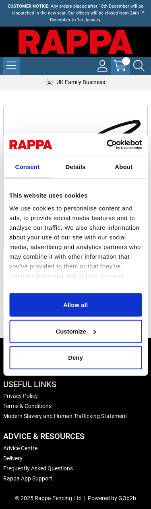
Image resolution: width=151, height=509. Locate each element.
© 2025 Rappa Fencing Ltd (48, 498)
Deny (75, 357)
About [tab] (123, 166)
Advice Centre (20, 448)
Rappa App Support (27, 478)
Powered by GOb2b (112, 498)
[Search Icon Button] (139, 66)
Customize (76, 331)
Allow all (75, 304)
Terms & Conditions (27, 406)
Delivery (13, 458)
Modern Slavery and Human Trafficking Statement (65, 416)
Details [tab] (76, 166)
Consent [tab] (27, 166)
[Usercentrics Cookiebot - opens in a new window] (107, 144)
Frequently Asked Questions (38, 468)
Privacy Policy (20, 396)
